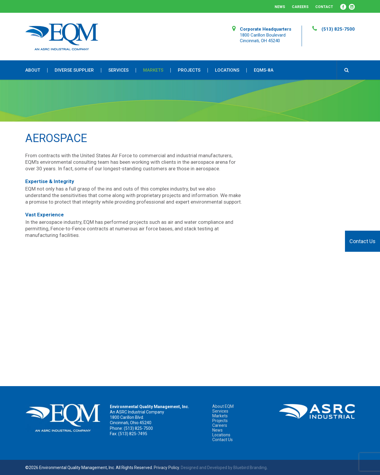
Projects (189, 70)
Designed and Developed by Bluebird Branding (224, 467)
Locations (227, 70)
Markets (153, 70)
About (32, 70)
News (280, 7)
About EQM (223, 406)
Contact (324, 7)
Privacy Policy (166, 467)
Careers (300, 7)
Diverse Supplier (74, 70)
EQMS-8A (263, 70)
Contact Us (362, 241)
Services (118, 70)
